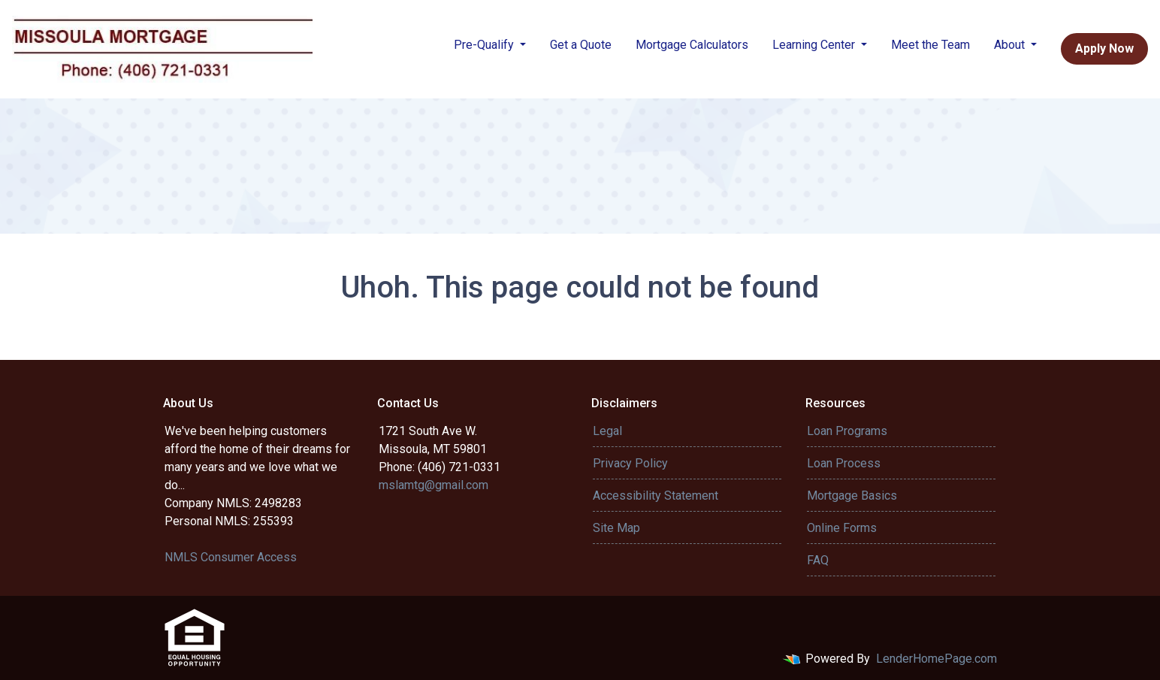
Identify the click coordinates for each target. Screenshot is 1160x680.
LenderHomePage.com (936, 658)
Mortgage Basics (852, 495)
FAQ (818, 560)
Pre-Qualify (485, 45)
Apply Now (1104, 48)
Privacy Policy (630, 463)
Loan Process (844, 463)
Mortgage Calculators (692, 45)
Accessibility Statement (655, 495)
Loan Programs (847, 431)
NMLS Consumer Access (231, 557)
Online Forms (842, 528)
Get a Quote (581, 45)
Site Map (616, 528)
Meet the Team (930, 45)
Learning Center (815, 45)
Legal (607, 431)
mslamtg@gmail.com (433, 485)
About (1011, 45)
